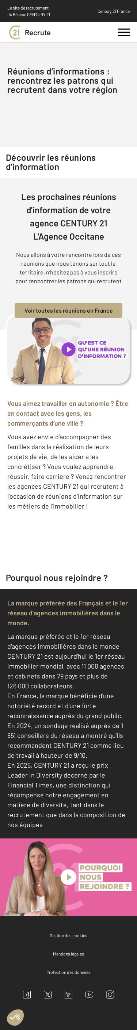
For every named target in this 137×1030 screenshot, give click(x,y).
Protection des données (68, 972)
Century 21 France (114, 11)
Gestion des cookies (68, 935)
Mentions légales (68, 953)
